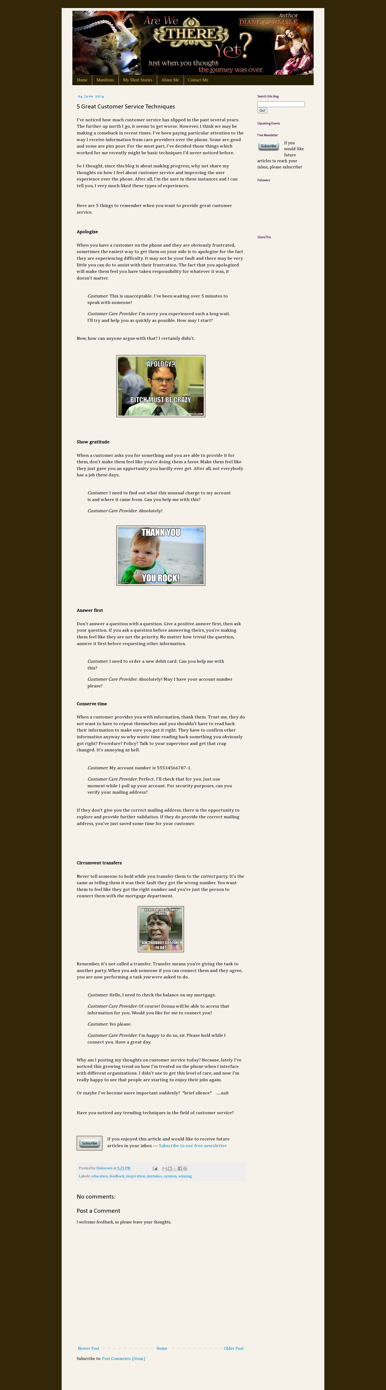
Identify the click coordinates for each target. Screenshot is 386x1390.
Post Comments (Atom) (123, 1359)
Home (82, 80)
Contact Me (198, 80)
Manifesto (105, 80)
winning (185, 1176)
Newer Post (88, 1349)
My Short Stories (137, 80)
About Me (170, 80)
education (99, 1176)
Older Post (234, 1349)
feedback (116, 1176)
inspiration (135, 1176)
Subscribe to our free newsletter (193, 1145)
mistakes (154, 1176)
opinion (170, 1176)
